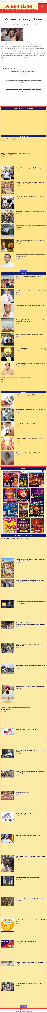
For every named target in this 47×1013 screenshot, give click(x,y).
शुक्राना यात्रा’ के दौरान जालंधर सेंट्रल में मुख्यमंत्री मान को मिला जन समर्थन (15, 139)
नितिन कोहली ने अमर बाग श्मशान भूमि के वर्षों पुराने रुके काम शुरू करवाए (30, 168)
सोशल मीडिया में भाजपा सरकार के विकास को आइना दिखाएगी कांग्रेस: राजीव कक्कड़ (30, 291)
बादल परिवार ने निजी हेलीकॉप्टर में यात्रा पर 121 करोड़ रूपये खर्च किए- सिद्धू (31, 349)
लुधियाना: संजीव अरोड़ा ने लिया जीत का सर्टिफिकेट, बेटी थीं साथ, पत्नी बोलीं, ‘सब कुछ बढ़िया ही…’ (31, 772)
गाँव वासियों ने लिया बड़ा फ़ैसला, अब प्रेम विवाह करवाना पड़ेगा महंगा (29, 814)
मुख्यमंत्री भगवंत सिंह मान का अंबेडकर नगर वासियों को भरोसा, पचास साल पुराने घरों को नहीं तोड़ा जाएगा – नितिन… (30, 241)
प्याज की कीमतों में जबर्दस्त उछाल (22, 792)
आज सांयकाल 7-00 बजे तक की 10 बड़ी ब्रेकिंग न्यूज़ (26, 729)
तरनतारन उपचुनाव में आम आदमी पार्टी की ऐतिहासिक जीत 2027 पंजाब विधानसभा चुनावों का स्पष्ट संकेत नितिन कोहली (30, 581)
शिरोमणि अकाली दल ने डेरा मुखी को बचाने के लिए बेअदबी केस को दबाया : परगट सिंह (30, 750)
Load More (23, 271)
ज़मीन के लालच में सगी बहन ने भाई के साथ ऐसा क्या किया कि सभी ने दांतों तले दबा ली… (31, 920)
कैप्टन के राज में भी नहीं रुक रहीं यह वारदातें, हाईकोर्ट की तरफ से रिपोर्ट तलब (31, 899)
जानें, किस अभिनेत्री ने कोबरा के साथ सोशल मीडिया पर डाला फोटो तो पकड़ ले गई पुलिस (23, 80)
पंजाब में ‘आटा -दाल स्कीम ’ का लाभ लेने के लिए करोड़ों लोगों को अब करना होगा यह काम (30, 984)
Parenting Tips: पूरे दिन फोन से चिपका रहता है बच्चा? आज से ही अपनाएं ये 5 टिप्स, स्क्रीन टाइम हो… (31, 602)
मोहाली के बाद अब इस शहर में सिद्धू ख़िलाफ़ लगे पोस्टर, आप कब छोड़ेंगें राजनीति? (29, 963)
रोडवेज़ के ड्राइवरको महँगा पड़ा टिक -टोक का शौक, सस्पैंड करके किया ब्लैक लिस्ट (30, 857)
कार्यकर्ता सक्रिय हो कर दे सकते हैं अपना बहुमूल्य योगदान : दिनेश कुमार (29, 334)
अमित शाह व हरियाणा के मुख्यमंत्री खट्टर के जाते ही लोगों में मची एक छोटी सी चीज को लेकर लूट (30, 410)
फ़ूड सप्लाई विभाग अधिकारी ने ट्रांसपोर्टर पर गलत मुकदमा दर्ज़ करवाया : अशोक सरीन (23, 90)
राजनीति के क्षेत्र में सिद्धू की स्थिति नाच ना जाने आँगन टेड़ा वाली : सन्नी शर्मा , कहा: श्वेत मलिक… (30, 306)
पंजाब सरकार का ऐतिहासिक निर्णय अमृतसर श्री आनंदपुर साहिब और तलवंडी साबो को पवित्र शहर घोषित (30, 255)
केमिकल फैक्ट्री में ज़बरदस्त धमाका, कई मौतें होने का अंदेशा (27, 877)
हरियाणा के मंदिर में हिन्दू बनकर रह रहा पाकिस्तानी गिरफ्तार (23, 71)
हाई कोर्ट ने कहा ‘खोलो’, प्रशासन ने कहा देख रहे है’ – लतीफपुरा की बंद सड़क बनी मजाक (30, 666)
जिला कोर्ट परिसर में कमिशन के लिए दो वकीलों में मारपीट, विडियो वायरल (30, 211)
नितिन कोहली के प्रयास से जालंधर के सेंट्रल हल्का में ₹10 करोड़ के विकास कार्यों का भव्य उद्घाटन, (30, 644)
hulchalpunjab (14, 24)
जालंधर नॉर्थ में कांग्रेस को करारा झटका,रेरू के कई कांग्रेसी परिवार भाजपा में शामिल (15, 378)
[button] (42, 6)
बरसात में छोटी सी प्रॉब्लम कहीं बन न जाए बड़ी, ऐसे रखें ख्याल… (28, 424)
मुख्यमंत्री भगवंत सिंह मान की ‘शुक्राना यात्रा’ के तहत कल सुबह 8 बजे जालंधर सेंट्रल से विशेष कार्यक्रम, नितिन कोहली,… (15, 154)
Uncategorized (34, 24)
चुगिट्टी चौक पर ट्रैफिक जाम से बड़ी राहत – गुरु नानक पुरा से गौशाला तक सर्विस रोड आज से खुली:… (31, 226)
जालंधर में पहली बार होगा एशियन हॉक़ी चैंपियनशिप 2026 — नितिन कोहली (30, 197)
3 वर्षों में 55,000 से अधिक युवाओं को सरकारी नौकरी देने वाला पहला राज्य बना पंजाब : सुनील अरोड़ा (15, 708)
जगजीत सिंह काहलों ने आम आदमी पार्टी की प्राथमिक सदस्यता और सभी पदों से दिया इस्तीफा (30, 687)
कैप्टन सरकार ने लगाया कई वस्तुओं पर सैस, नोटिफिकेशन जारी (28, 835)
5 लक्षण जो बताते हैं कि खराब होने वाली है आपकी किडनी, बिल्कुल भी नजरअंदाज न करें (29, 439)
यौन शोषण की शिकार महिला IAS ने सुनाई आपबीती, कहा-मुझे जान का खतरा (31, 453)
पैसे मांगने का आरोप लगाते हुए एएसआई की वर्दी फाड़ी (26, 941)
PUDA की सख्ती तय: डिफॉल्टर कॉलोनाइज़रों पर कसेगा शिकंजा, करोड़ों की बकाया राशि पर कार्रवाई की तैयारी (30, 183)
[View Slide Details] (23, 502)
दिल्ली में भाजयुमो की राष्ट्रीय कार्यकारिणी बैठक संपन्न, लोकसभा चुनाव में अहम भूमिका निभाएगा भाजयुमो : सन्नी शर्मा (31, 320)
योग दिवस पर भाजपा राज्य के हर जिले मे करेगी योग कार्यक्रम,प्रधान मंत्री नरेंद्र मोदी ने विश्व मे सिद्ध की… (30, 364)
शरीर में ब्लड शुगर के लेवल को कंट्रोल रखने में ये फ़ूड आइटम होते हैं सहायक (30, 395)
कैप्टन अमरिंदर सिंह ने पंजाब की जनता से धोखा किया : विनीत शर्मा (28, 276)
